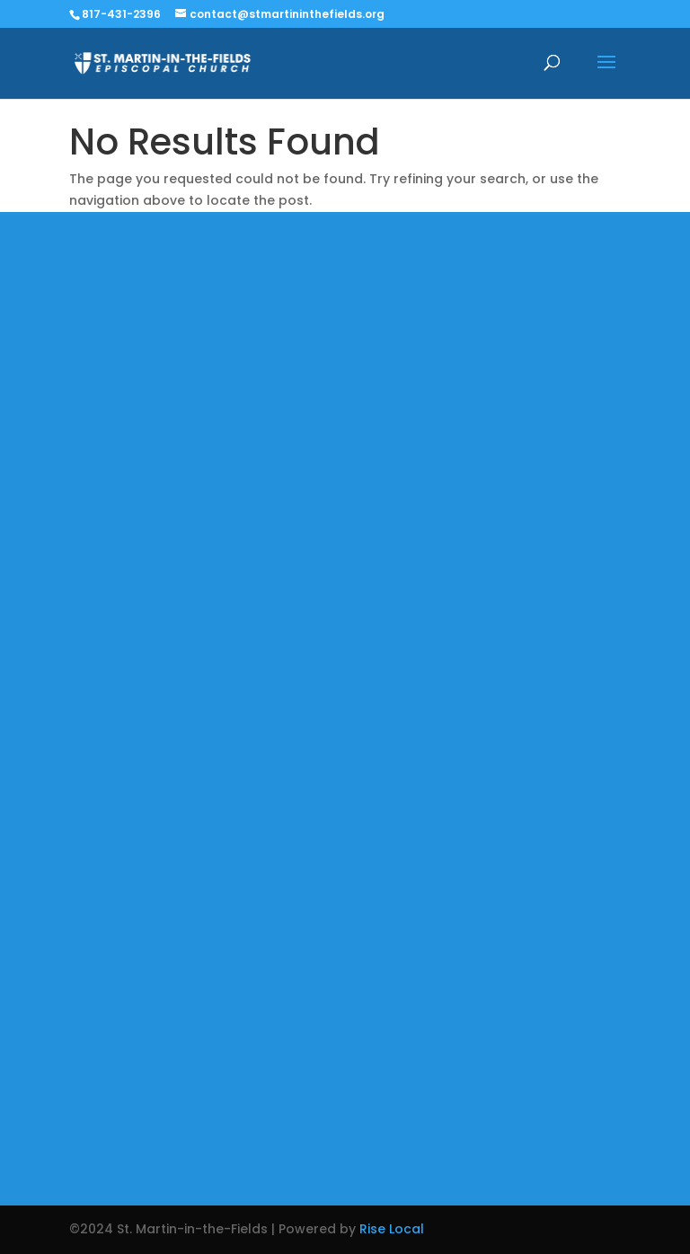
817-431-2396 (121, 14)
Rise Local (391, 1229)
